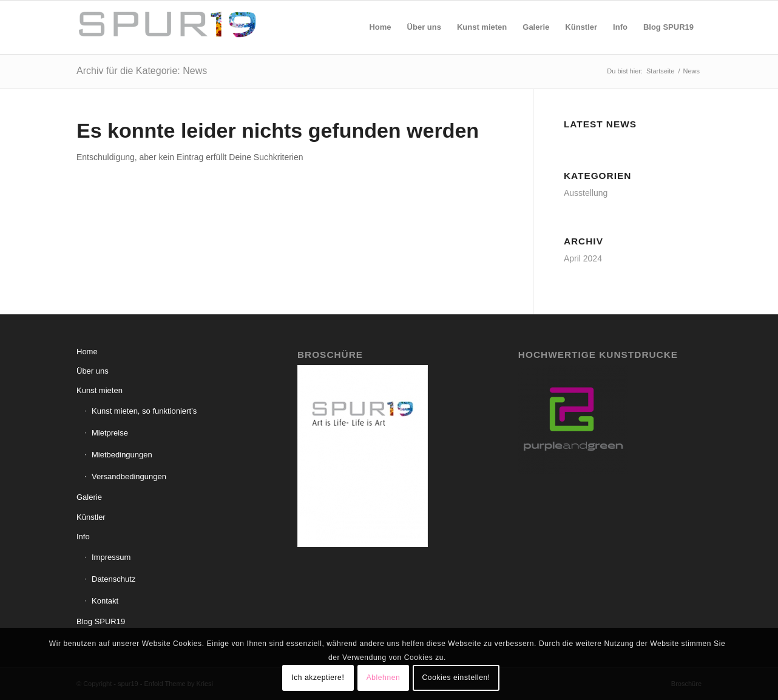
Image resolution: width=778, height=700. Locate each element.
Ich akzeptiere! (317, 677)
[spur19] (167, 27)
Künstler (91, 517)
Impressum (111, 557)
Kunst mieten (99, 390)
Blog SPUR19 (100, 621)
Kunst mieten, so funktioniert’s (144, 411)
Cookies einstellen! (456, 677)
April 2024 (583, 258)
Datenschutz (113, 579)
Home (87, 351)
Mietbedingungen (122, 454)
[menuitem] (380, 27)
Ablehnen (384, 677)
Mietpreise (110, 432)
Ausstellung (585, 193)
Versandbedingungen (129, 476)
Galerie (89, 497)
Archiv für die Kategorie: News (141, 71)
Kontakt (105, 600)
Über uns (92, 370)
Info (83, 536)
